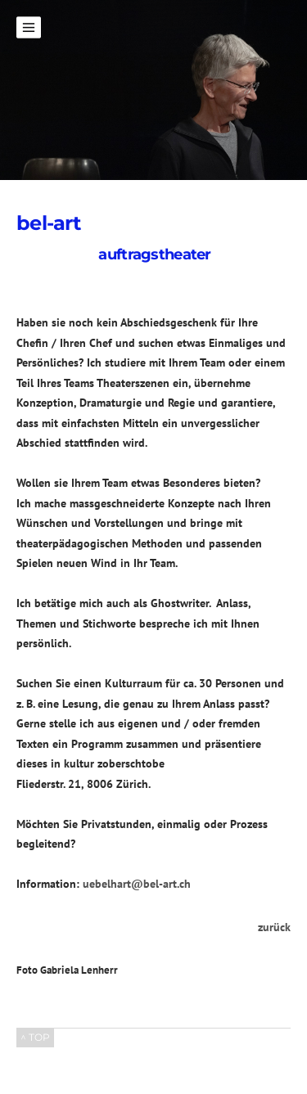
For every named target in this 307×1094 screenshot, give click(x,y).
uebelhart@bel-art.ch (137, 883)
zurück (274, 927)
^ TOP (35, 1037)
